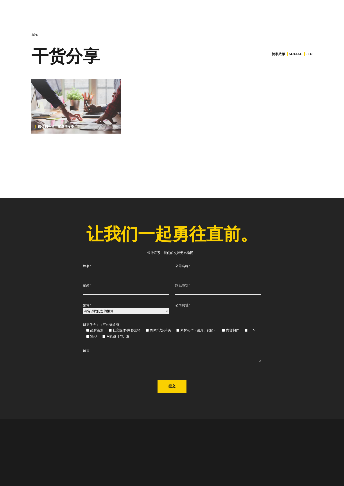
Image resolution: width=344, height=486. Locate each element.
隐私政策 (278, 54)
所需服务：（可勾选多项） (101, 326)
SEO (309, 54)
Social (295, 54)
